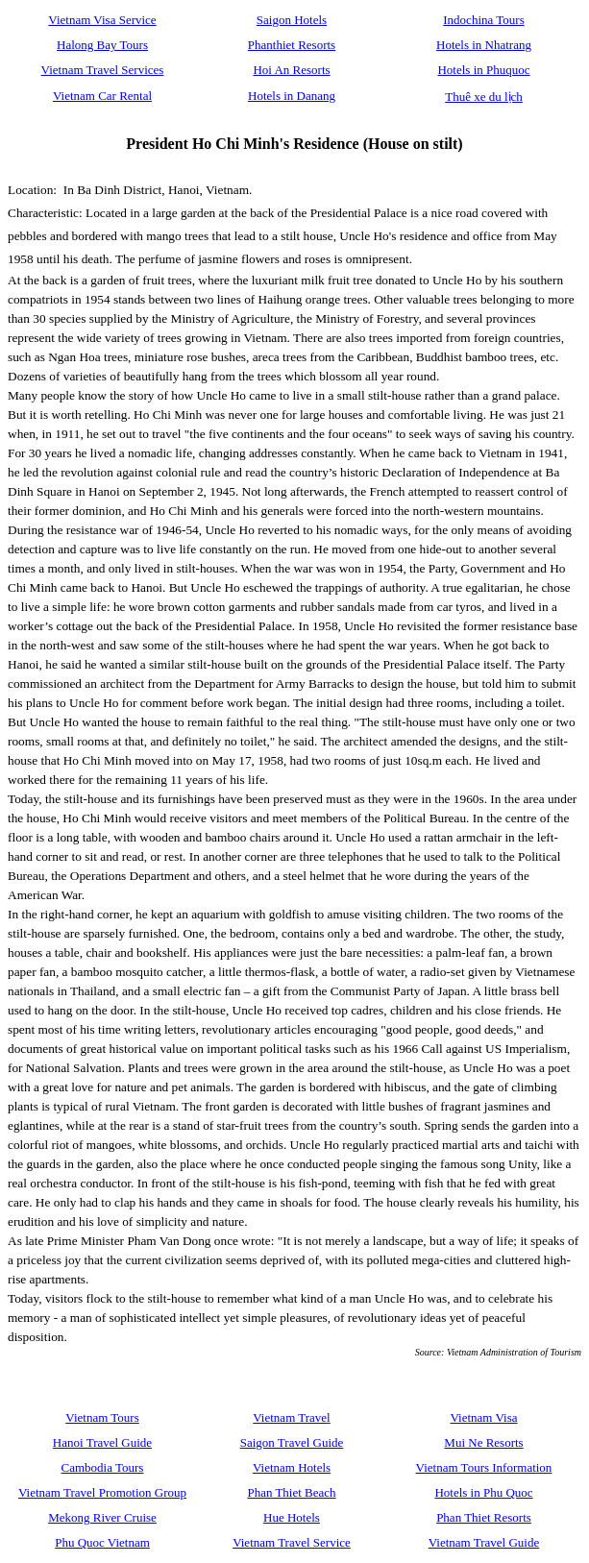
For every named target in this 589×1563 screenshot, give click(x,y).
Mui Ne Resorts (483, 1442)
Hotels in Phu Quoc (483, 1492)
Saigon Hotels (292, 19)
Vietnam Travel (291, 1417)
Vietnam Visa (483, 1417)
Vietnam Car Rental (102, 95)
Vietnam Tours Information (484, 1467)
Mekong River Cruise (102, 1517)
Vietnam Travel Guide (484, 1542)
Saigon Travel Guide (292, 1442)
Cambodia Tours (102, 1467)
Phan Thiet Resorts (483, 1517)
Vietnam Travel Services (102, 69)
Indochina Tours (483, 19)
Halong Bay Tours (102, 44)
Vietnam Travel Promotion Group (102, 1492)
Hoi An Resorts (291, 69)
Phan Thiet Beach (291, 1492)
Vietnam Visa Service (102, 19)
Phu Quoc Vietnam (102, 1542)
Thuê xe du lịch (484, 96)
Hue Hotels (291, 1517)
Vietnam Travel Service (292, 1542)
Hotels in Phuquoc (483, 69)
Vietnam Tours (101, 1417)
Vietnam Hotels (292, 1467)
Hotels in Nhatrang (483, 44)
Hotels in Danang (291, 95)
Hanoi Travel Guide (102, 1442)
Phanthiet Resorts (291, 44)
